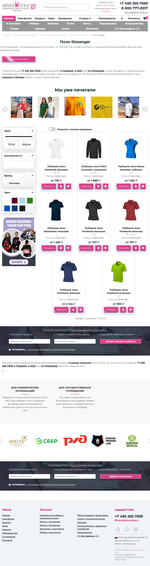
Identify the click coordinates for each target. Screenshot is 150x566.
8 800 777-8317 (134, 8)
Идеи (51, 18)
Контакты (134, 18)
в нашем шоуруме (79, 362)
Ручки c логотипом (50, 522)
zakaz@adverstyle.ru (136, 12)
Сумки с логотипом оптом (91, 519)
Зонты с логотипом (50, 525)
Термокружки (107, 23)
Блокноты (92, 28)
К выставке (13, 23)
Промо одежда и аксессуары (92, 515)
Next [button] (145, 109)
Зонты (87, 23)
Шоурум (40, 18)
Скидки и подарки (85, 19)
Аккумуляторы (134, 23)
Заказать (49, 186)
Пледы (14, 28)
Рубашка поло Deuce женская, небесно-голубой (131, 169)
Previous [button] (5, 109)
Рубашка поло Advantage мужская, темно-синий (56, 231)
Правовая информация (125, 555)
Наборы (34, 23)
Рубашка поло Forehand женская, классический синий (69, 293)
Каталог (9, 19)
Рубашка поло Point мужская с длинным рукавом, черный (93, 169)
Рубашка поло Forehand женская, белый (56, 169)
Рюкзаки (53, 23)
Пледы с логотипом (50, 532)
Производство (107, 18)
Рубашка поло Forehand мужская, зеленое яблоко (119, 293)
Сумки (66, 28)
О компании (8, 537)
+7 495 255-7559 (134, 3)
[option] (21, 109)
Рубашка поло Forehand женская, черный (93, 231)
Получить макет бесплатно (18, 60)
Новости (6, 529)
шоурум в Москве (13, 77)
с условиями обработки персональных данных (50, 349)
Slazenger (60, 176)
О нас (122, 19)
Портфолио (25, 18)
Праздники (65, 18)
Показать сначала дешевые (74, 129)
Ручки (70, 23)
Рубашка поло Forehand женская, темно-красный (131, 231)
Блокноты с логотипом (52, 529)
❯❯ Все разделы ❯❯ (127, 28)
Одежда (40, 28)
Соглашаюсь (42, 349)
